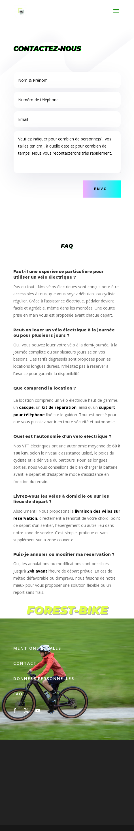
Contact (25, 663)
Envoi (101, 188)
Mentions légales (37, 648)
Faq (18, 694)
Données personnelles (43, 678)
